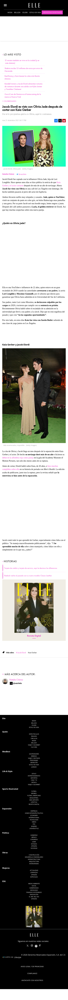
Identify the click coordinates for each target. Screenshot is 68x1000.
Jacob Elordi (21, 653)
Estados (34, 844)
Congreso (34, 839)
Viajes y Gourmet (34, 745)
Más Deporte (34, 800)
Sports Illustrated (10, 789)
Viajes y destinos (34, 758)
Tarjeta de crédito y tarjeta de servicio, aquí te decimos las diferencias (30, 568)
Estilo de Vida (34, 765)
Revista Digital (34, 635)
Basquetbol (34, 798)
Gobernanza (34, 888)
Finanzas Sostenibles (34, 892)
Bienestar (34, 763)
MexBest (6, 751)
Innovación (34, 894)
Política (5, 833)
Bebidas (34, 756)
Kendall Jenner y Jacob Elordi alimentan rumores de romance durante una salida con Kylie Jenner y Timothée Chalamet (23, 86)
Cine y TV (34, 780)
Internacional (34, 818)
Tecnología (34, 820)
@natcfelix (22, 174)
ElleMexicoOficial (41, 945)
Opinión (34, 846)
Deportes (34, 778)
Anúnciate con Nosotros (32, 980)
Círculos (34, 738)
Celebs (25, 12)
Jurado (34, 767)
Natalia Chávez (16, 679)
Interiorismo (34, 864)
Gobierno (34, 835)
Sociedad (34, 848)
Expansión (7, 808)
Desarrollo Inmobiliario (34, 857)
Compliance (32, 973)
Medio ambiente (34, 884)
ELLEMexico (27, 945)
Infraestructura (34, 859)
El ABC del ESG (34, 897)
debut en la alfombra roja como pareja (17, 458)
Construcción (34, 855)
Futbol (34, 791)
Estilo (34, 774)
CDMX (34, 842)
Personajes (34, 760)
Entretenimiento (34, 776)
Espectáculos (34, 734)
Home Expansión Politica (34, 813)
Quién (5, 731)
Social (34, 886)
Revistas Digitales (53, 12)
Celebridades (10, 101)
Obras (34, 822)
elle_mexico (33, 945)
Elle (3, 718)
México (34, 837)
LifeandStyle (34, 828)
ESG (34, 824)
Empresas (34, 811)
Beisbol (34, 793)
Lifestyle (34, 802)
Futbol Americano (34, 796)
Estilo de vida (35, 12)
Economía (34, 815)
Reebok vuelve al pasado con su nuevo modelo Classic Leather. (28, 576)
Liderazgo (34, 872)
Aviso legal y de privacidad (32, 966)
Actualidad (34, 870)
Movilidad (34, 890)
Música (34, 782)
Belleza (17, 12)
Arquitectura (34, 861)
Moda (10, 12)
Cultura (34, 747)
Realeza (34, 736)
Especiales (34, 877)
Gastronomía (34, 754)
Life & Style (7, 771)
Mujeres (34, 826)
